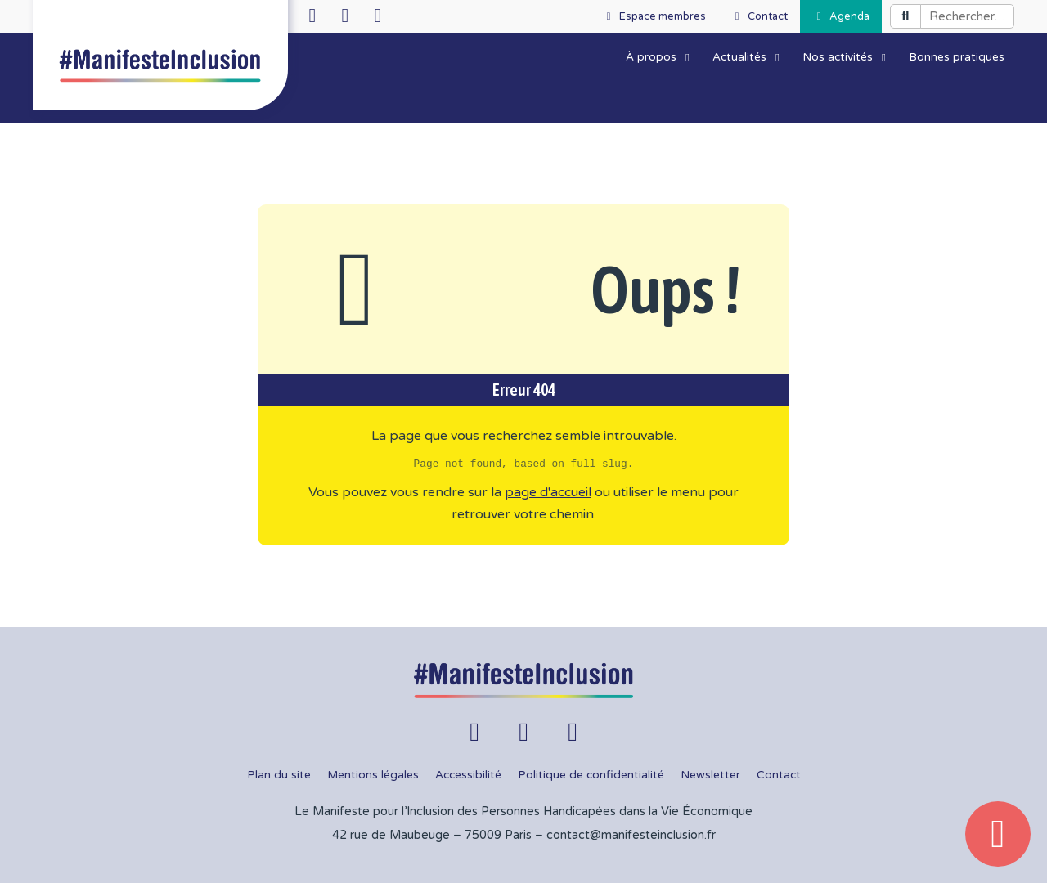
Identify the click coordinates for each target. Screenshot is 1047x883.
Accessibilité (468, 775)
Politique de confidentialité (591, 775)
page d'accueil (548, 492)
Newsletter (710, 775)
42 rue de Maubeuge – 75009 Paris (432, 835)
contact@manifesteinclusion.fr (631, 835)
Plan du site (279, 775)
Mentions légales (373, 775)
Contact (779, 775)
